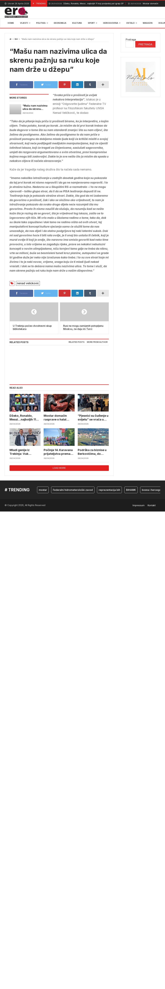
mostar (43, 515)
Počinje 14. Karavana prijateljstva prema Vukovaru (58, 477)
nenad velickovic (28, 283)
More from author (97, 368)
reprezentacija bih (109, 515)
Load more (59, 493)
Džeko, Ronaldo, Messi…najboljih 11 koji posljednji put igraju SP (86, 3)
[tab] (76, 368)
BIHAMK (131, 515)
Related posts (76, 368)
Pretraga (131, 39)
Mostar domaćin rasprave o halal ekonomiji (55, 443)
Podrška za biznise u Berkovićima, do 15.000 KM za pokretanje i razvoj (92, 477)
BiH (16, 39)
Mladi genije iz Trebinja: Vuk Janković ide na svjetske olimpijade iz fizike (24, 477)
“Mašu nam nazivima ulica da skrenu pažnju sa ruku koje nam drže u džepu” (35, 107)
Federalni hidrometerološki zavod (73, 515)
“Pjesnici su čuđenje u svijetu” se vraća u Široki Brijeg (93, 443)
